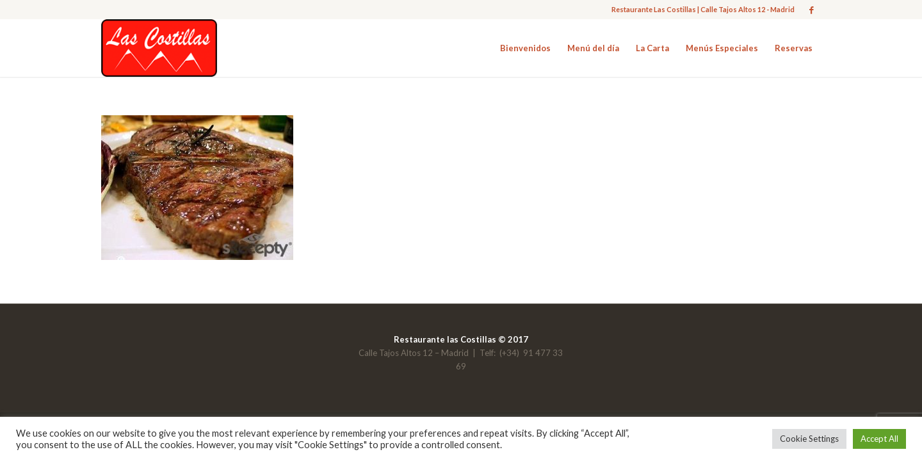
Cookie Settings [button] (809, 438)
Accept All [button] (879, 438)
